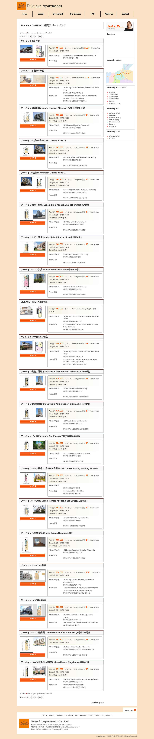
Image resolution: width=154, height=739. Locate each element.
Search (41, 14)
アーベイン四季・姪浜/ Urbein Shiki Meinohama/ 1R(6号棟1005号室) (55, 205)
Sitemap (108, 715)
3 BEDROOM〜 (114, 99)
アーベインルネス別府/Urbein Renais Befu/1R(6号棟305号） (51, 269)
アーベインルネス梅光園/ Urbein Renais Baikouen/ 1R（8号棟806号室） (57, 632)
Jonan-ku (112, 124)
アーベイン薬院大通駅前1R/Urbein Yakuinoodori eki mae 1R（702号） (56, 404)
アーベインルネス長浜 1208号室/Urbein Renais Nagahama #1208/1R (55, 662)
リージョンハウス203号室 (33, 600)
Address (40, 33)
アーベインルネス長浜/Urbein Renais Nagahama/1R (47, 533)
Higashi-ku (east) (114, 122)
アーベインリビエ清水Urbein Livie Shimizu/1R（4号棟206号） (52, 237)
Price (22, 33)
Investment (58, 14)
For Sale (112, 138)
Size (27, 33)
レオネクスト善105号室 (32, 71)
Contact (125, 14)
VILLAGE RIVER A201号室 (34, 302)
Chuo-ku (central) (114, 113)
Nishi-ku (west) (114, 120)
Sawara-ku (112, 126)
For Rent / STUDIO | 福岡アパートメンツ (43, 25)
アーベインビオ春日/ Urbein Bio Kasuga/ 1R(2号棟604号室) (50, 436)
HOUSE (111, 101)
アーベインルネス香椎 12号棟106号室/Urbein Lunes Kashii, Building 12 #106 (59, 468)
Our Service (75, 14)
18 (40, 36)
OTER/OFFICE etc (115, 103)
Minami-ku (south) (115, 117)
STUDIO (112, 92)
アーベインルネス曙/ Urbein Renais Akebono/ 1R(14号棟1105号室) (54, 501)
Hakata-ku (112, 115)
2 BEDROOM (113, 96)
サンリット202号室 (30, 41)
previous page (97, 702)
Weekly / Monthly (114, 136)
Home (24, 14)
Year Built (48, 33)
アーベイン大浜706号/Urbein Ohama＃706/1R (43, 140)
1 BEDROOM (113, 94)
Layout (33, 33)
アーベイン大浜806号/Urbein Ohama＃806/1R (44, 173)
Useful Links (99, 715)
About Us (109, 14)
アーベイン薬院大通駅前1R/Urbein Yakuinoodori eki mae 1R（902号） (56, 371)
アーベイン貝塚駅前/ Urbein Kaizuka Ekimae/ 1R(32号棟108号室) (53, 108)
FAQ (93, 14)
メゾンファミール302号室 (33, 565)
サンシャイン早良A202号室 (34, 337)
